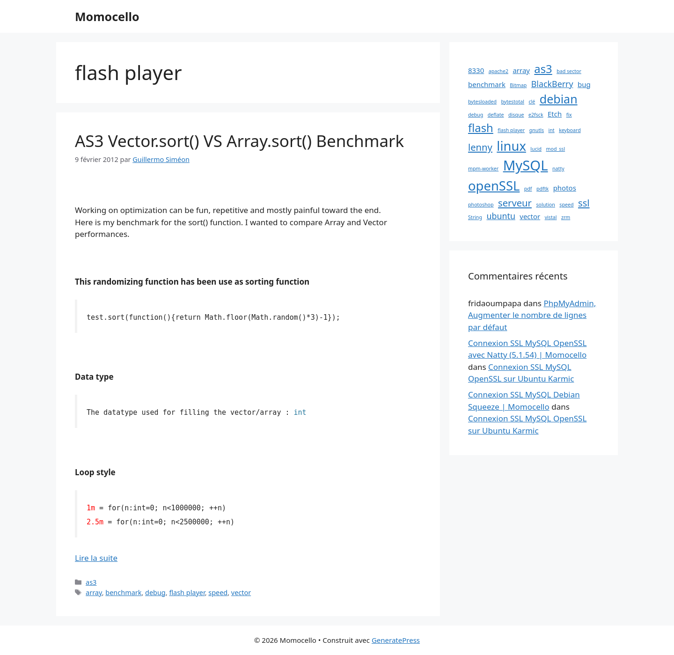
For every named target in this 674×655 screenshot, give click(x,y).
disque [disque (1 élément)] (516, 114)
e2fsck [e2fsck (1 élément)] (535, 114)
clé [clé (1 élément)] (531, 101)
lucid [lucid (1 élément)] (536, 149)
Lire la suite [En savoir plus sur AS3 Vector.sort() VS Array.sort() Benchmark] (96, 557)
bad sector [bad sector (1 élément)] (569, 71)
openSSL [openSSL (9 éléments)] (494, 185)
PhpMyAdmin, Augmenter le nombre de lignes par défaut (532, 315)
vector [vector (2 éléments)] (530, 216)
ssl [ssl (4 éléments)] (584, 202)
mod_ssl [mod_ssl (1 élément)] (555, 149)
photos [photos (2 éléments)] (564, 187)
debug (155, 592)
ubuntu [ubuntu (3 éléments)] (500, 215)
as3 (91, 582)
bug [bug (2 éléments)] (584, 84)
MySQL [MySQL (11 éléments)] (525, 165)
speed (217, 592)
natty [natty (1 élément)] (558, 168)
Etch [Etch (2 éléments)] (555, 113)
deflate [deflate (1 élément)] (496, 114)
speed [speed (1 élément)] (566, 204)
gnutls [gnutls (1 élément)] (536, 130)
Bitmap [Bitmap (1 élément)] (518, 85)
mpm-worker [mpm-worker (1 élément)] (483, 168)
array (94, 592)
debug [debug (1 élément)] (475, 114)
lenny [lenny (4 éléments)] (480, 147)
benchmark (123, 592)
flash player (187, 592)
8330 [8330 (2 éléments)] (476, 70)
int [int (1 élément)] (552, 130)
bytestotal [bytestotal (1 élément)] (512, 101)
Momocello (107, 16)
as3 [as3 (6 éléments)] (543, 68)
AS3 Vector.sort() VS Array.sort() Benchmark (239, 141)
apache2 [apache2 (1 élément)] (498, 71)
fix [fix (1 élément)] (569, 114)
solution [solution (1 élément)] (545, 204)
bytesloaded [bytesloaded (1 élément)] (482, 101)
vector (241, 592)
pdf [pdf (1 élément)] (528, 188)
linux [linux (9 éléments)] (511, 146)
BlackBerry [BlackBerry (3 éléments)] (552, 83)
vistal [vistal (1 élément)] (551, 217)
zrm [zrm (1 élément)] (565, 217)
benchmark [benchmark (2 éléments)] (487, 84)
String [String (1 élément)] (475, 217)
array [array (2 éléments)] (521, 70)
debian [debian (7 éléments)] (559, 99)
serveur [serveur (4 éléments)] (515, 202)
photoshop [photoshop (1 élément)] (481, 204)
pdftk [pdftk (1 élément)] (542, 188)
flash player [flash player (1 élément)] (511, 130)
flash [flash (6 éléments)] (480, 127)
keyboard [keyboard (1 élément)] (570, 130)
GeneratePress (396, 640)
